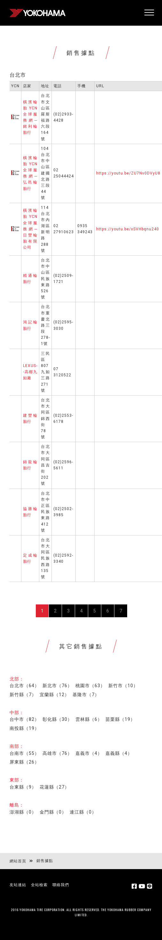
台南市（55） (24, 753)
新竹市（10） (123, 685)
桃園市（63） (90, 685)
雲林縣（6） (88, 719)
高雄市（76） (57, 753)
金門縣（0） (53, 812)
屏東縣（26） (24, 762)
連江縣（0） (83, 812)
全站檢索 (39, 885)
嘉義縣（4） (118, 753)
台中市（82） (24, 719)
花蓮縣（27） (54, 787)
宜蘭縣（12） (54, 694)
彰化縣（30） (57, 719)
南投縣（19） (24, 728)
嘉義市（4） (88, 753)
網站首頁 (18, 861)
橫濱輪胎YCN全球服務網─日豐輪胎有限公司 (30, 229)
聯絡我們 (60, 885)
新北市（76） (57, 685)
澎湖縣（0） (23, 812)
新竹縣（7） (23, 694)
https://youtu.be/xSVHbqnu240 (127, 229)
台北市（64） (24, 685)
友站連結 (18, 885)
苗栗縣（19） (120, 719)
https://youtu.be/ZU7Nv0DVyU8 (128, 173)
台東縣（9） (23, 787)
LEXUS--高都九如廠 (30, 371)
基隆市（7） (86, 694)
